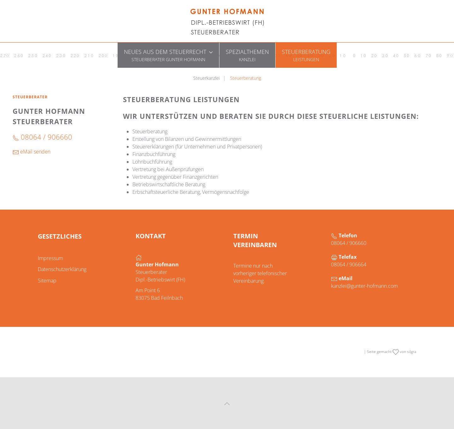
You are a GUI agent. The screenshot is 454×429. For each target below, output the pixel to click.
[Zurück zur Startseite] (227, 21)
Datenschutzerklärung (62, 269)
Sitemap (47, 280)
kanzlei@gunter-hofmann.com (364, 285)
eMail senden (31, 151)
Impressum (50, 258)
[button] (168, 55)
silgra (411, 351)
